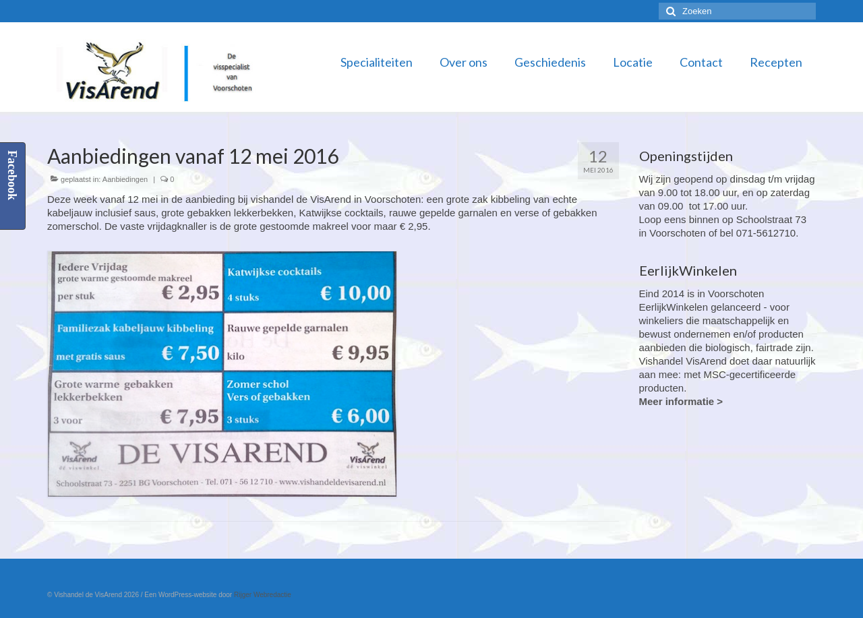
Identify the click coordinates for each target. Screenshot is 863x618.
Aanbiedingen (125, 179)
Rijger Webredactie (262, 594)
